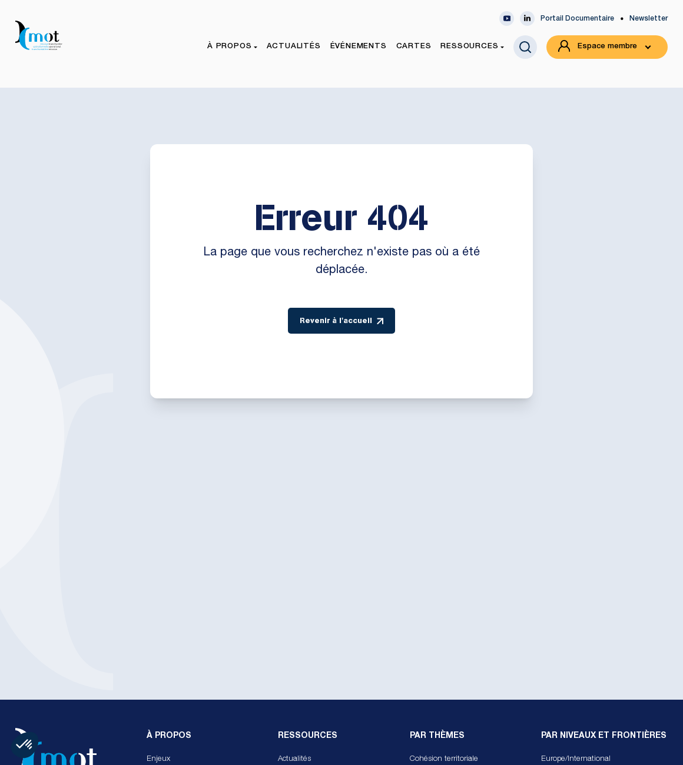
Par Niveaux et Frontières (604, 736)
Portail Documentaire (577, 18)
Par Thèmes (437, 736)
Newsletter (648, 18)
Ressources (307, 736)
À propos (169, 736)
